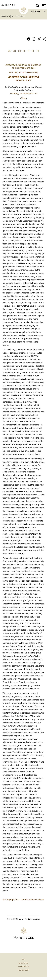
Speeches (5, 16)
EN (14, 51)
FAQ (23, 959)
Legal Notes (23, 963)
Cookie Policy (23, 966)
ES (19, 51)
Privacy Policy (23, 970)
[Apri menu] (43, 6)
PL (33, 51)
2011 (13, 16)
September (21, 16)
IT (29, 51)
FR (24, 51)
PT (38, 51)
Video (23, 98)
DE (9, 51)
